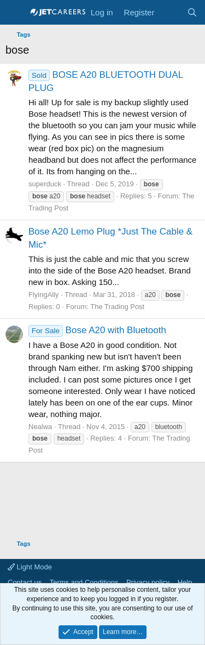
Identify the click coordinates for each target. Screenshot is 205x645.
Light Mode (30, 567)
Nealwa (40, 427)
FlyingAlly (43, 294)
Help (185, 582)
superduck (44, 184)
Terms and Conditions (84, 582)
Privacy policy (147, 582)
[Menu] (15, 13)
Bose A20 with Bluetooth (97, 330)
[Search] (192, 12)
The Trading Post (117, 306)
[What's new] (170, 12)
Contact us (25, 582)
